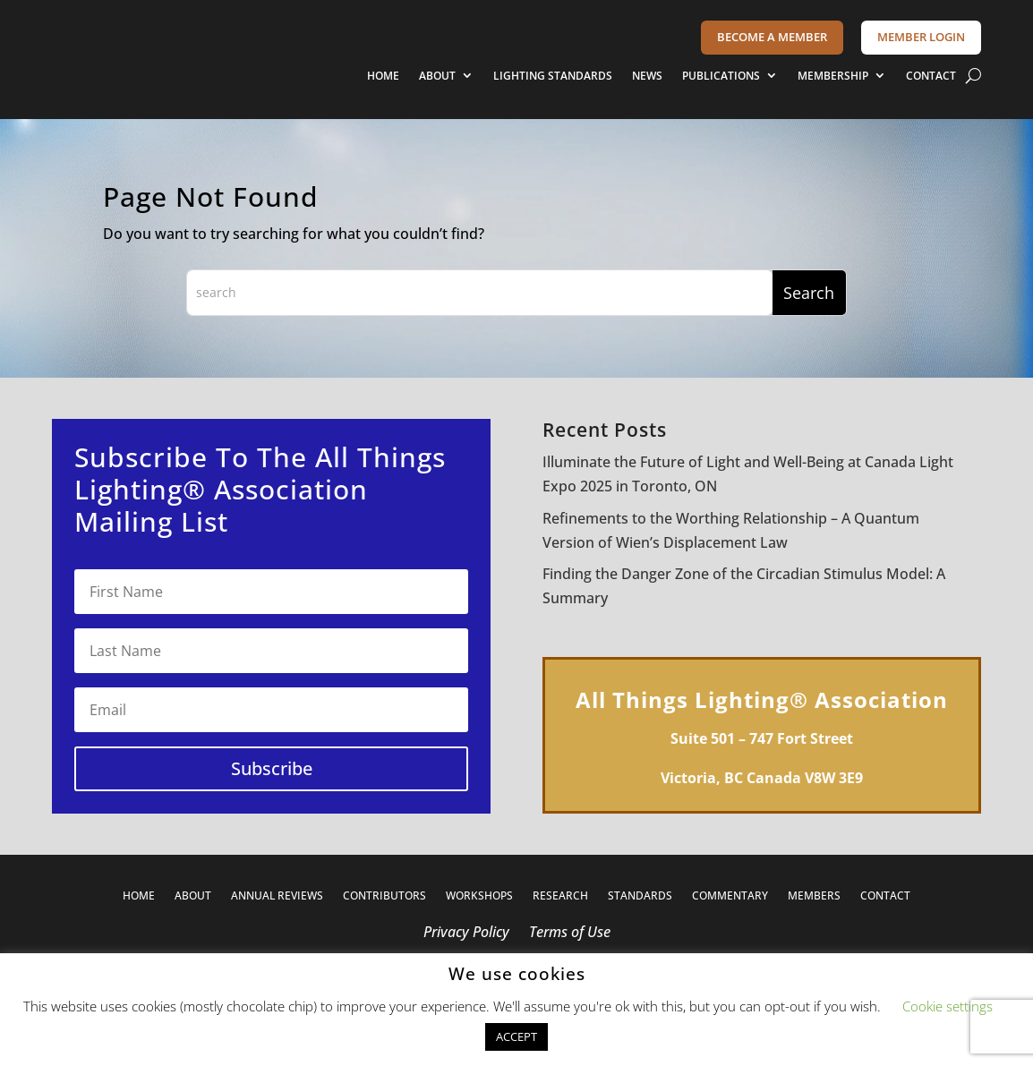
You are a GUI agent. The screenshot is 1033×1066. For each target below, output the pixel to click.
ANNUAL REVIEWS (277, 896)
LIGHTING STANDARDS (552, 75)
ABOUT (437, 75)
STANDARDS (640, 896)
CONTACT (931, 75)
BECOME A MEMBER (772, 37)
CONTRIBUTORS (384, 896)
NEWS (647, 75)
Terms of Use (569, 933)
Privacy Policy (466, 933)
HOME (383, 75)
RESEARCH (560, 896)
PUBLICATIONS (721, 75)
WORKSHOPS (479, 896)
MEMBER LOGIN (921, 37)
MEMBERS (814, 896)
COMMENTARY (730, 896)
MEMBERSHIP (833, 75)
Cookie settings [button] (947, 1006)
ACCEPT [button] (516, 1036)
